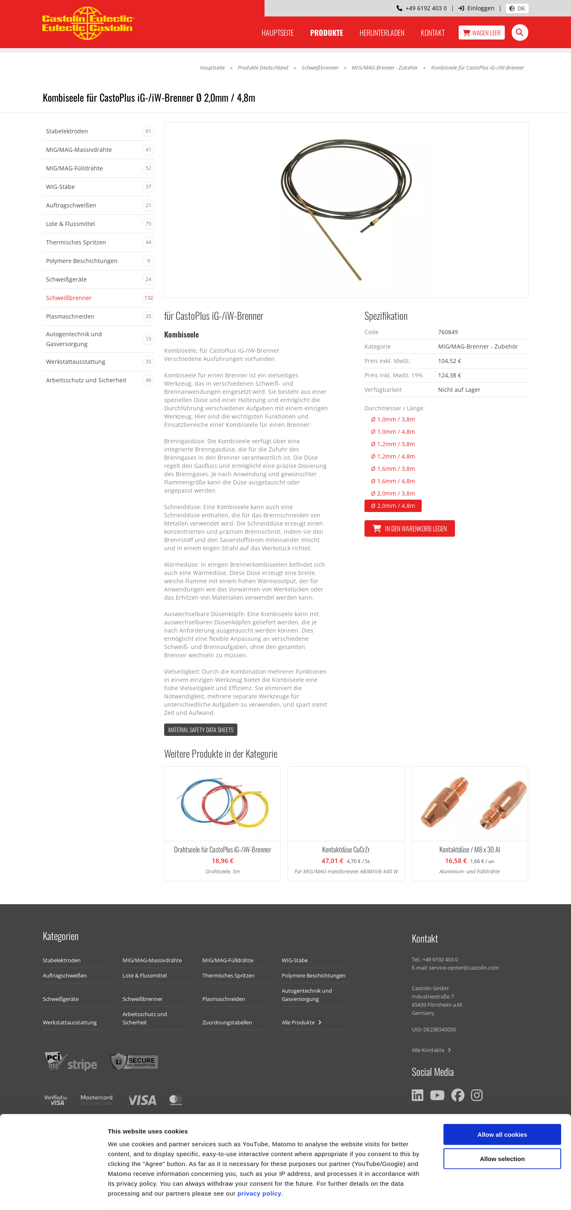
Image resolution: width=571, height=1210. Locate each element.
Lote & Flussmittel (145, 975)
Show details (432, 1193)
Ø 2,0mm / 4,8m (393, 506)
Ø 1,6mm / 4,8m (393, 481)
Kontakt (433, 32)
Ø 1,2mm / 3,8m (393, 444)
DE (517, 8)
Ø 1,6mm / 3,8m (393, 468)
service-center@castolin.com (464, 967)
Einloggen (476, 8)
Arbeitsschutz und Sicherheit (145, 1018)
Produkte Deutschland (263, 67)
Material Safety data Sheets (200, 729)
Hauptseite (278, 32)
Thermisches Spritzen (228, 975)
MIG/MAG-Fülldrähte (227, 960)
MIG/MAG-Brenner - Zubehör (385, 67)
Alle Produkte (301, 1022)
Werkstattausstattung (70, 1022)
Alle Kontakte (431, 1050)
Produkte (326, 32)
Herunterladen (382, 32)
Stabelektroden (62, 960)
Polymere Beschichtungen (314, 975)
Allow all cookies (502, 1101)
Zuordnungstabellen (227, 1022)
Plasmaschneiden (223, 999)
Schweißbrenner (320, 67)
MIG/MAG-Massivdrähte (152, 960)
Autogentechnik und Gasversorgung (307, 995)
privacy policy (259, 1160)
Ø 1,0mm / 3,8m (393, 419)
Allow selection (502, 1125)
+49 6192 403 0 (422, 8)
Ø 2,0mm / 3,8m (393, 493)
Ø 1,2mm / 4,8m (393, 456)
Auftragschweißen (65, 975)
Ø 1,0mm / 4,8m (393, 431)
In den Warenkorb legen (410, 528)
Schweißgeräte (61, 999)
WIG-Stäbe (295, 960)
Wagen (482, 32)
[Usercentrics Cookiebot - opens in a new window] (53, 1194)
